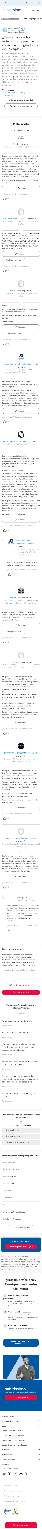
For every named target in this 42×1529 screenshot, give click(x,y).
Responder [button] (21, 188)
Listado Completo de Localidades (14, 1445)
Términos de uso (10, 1486)
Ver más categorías (21, 1228)
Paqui (15, 144)
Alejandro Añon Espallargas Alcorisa (21, 364)
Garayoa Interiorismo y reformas (21, 838)
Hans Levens (15, 662)
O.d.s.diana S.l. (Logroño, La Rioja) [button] (18, 293)
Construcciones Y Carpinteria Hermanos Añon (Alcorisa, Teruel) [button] (28, 552)
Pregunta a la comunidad (21, 106)
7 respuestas (7, 1026)
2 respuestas (7, 1087)
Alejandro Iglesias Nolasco (15, 219)
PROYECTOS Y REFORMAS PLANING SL (21, 753)
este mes (21, 1013)
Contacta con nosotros (10, 1468)
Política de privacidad (12, 1491)
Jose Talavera (15, 598)
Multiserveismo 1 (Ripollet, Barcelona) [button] (18, 222)
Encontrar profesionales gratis (21, 1247)
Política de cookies (11, 1496)
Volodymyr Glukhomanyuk (15, 442)
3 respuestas (7, 1069)
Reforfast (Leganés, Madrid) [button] (15, 147)
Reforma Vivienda (13, 1136)
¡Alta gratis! (28, 3)
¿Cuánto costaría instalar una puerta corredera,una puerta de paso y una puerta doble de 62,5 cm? (18, 1047)
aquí (3, 1264)
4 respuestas (7, 1037)
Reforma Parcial (12, 1130)
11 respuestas (8, 90)
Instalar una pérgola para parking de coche (18, 1095)
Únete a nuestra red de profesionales (21, 1343)
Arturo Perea (15, 291)
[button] (21, 1416)
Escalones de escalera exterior (16, 1033)
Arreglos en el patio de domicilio (17, 1021)
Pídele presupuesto (13, 260)
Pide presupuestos (21, 1525)
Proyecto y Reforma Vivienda (17, 1142)
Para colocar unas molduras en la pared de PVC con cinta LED (20, 1063)
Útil (6, 199)
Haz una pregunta (31, 19)
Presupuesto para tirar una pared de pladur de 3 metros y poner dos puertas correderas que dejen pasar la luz (20, 1079)
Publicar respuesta (21, 992)
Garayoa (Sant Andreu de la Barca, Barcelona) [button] (21, 844)
